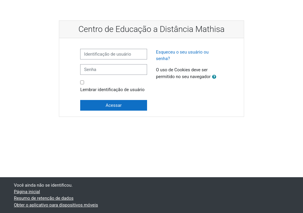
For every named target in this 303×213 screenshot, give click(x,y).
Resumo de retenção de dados (43, 198)
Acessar (114, 105)
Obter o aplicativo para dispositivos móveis (56, 205)
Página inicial (27, 191)
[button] (215, 76)
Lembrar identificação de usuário (112, 89)
